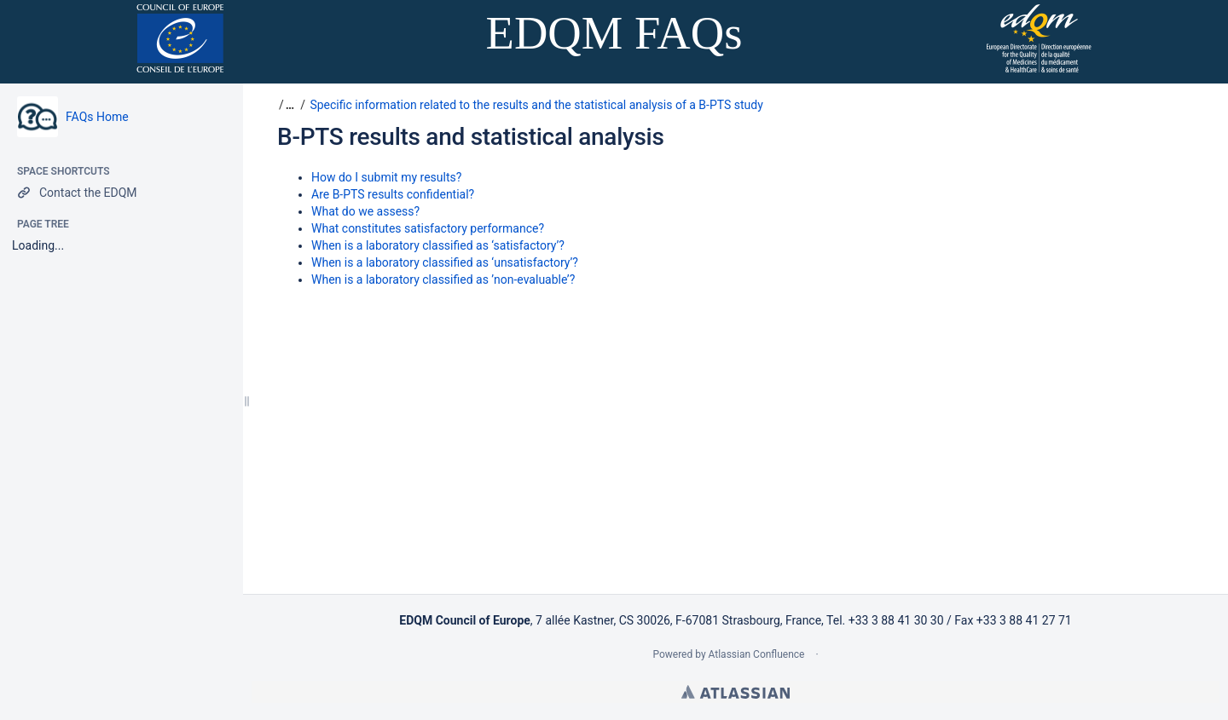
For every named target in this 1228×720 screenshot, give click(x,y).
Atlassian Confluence (757, 654)
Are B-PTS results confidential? (392, 194)
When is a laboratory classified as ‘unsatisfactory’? (444, 262)
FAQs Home (97, 117)
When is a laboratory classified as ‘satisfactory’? (438, 245)
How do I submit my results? (386, 177)
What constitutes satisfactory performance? (427, 228)
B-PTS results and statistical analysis (470, 137)
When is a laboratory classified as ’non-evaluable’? (443, 279)
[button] (287, 105)
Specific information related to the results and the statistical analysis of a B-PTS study (536, 105)
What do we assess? (365, 211)
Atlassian (735, 692)
